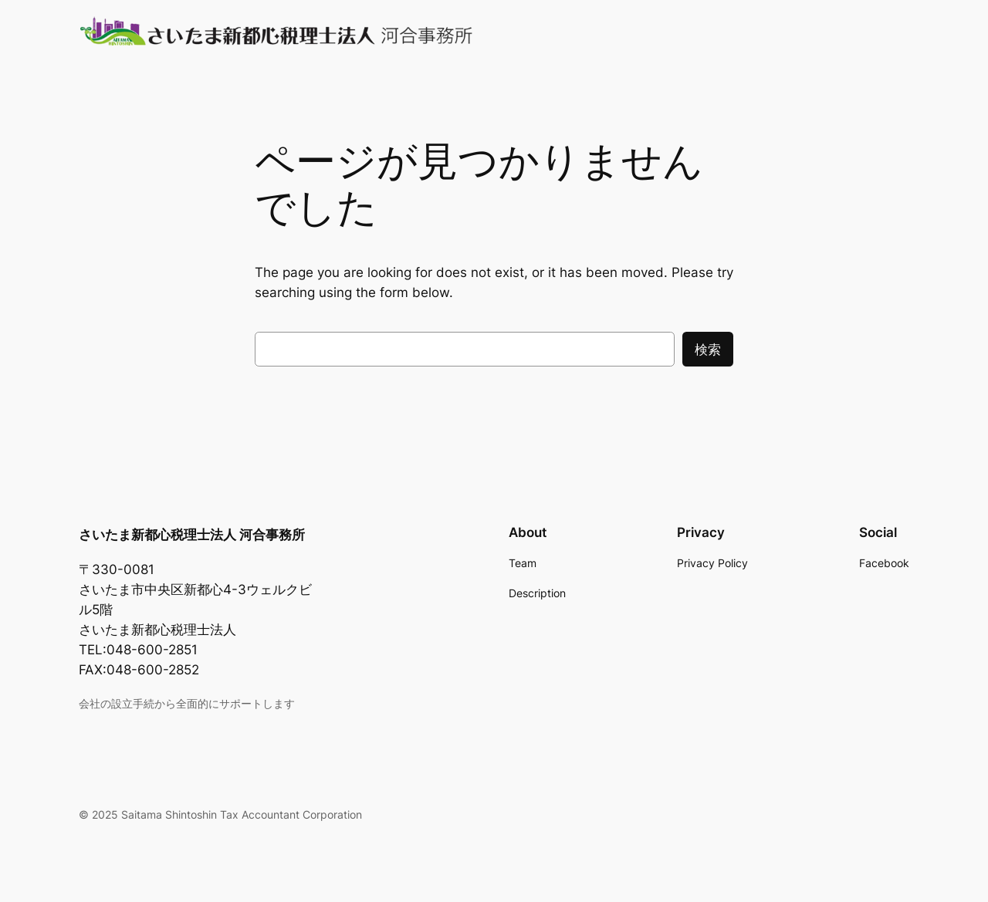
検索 (708, 349)
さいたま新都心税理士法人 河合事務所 (192, 534)
